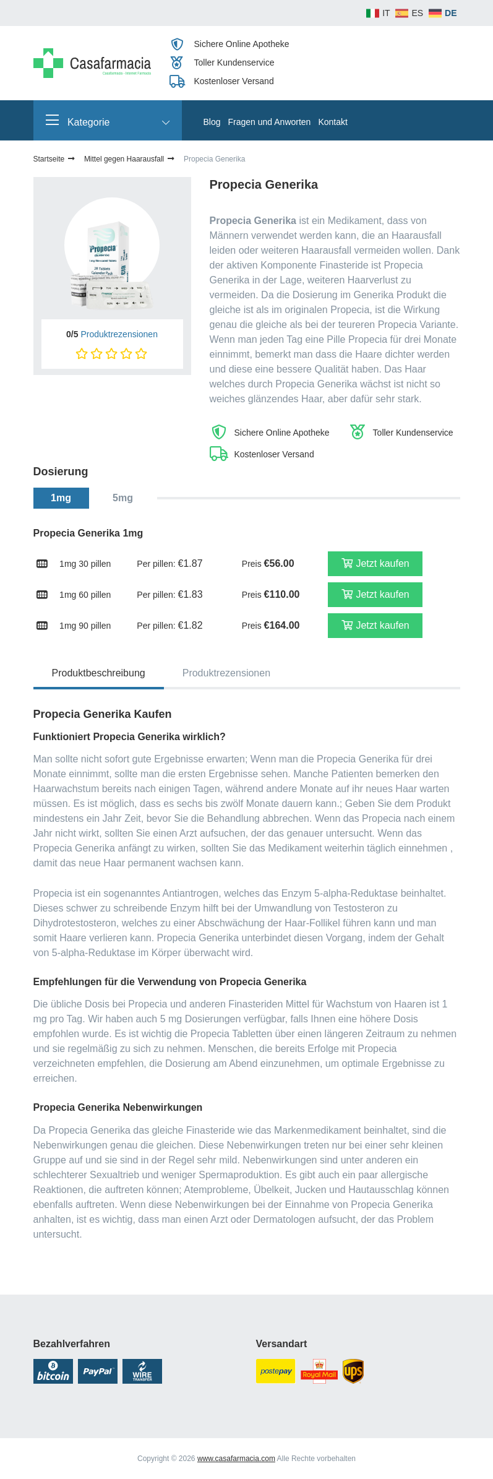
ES (417, 13)
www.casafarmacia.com (236, 1458)
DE (451, 13)
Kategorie (107, 120)
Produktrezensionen (119, 334)
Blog (212, 122)
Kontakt (332, 122)
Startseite (54, 159)
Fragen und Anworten (269, 122)
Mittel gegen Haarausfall (130, 159)
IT (386, 13)
